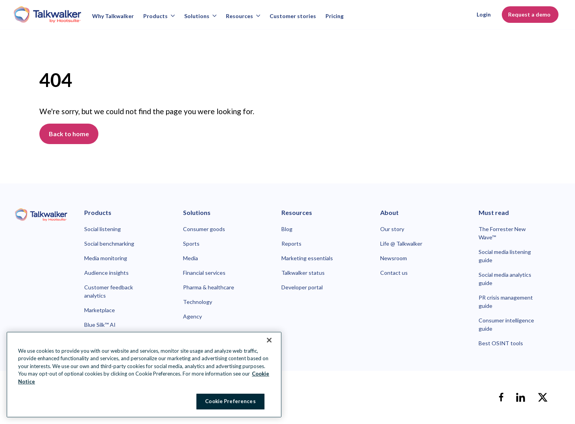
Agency (192, 316)
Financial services (204, 272)
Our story (392, 229)
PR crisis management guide (506, 301)
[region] (144, 374)
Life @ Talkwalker (401, 243)
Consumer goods (204, 229)
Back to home (69, 133)
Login (484, 14)
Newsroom (393, 258)
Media (190, 258)
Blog (286, 229)
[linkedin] (521, 397)
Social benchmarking (109, 243)
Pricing (334, 16)
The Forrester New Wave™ (502, 233)
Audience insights (106, 272)
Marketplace (99, 310)
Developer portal (302, 287)
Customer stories (293, 16)
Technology (197, 301)
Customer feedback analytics (108, 291)
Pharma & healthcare (208, 287)
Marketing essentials (307, 258)
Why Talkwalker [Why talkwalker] (113, 16)
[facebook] (501, 397)
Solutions (200, 16)
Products (159, 16)
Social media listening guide (505, 255)
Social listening (102, 229)
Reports (291, 243)
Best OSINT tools (501, 343)
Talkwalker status (303, 272)
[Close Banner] (269, 340)
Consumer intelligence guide (506, 324)
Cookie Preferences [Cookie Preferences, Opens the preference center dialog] (230, 401)
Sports (191, 243)
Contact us (394, 272)
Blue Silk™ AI (100, 324)
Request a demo (530, 14)
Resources (243, 16)
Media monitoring (105, 258)
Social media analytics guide (505, 278)
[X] (543, 397)
